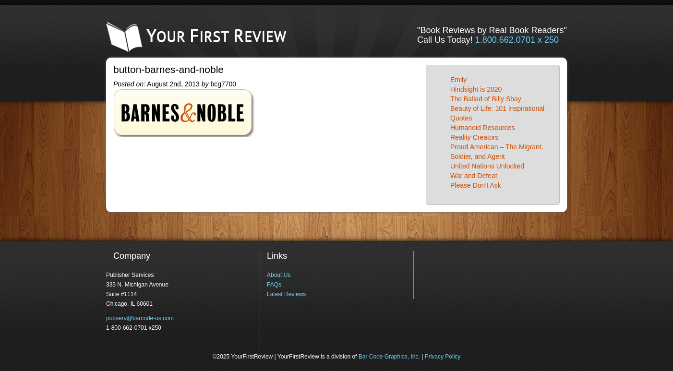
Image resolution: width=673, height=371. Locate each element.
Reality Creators (474, 137)
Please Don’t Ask (475, 185)
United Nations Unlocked (487, 166)
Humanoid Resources (482, 128)
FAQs (274, 284)
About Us (278, 275)
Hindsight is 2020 (476, 89)
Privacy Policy (443, 356)
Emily (458, 80)
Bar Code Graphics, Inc (389, 356)
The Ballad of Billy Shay (485, 99)
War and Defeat (473, 176)
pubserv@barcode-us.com (140, 318)
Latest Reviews (286, 294)
